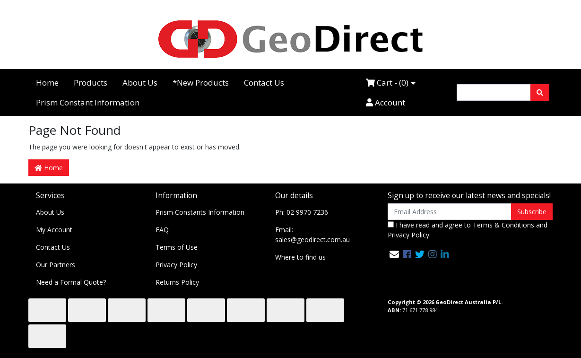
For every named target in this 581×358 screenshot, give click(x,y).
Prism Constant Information (87, 102)
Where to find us (300, 257)
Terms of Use (177, 247)
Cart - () (387, 82)
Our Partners (55, 264)
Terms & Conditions (503, 224)
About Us (139, 82)
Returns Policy (177, 282)
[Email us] (394, 254)
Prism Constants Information (200, 212)
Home (47, 82)
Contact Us (264, 82)
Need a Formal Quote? (71, 282)
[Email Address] (450, 211)
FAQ (162, 229)
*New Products (201, 82)
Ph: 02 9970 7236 (301, 212)
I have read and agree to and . (467, 229)
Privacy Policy (176, 264)
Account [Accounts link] (385, 102)
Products (90, 82)
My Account (54, 229)
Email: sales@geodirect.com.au (312, 234)
